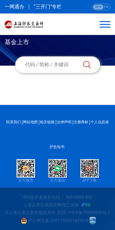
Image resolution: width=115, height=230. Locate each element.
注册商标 (81, 122)
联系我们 (13, 122)
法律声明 (64, 122)
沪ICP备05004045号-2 (88, 212)
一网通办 (14, 6)
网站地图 (30, 122)
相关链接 (47, 122)
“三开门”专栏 (48, 6)
